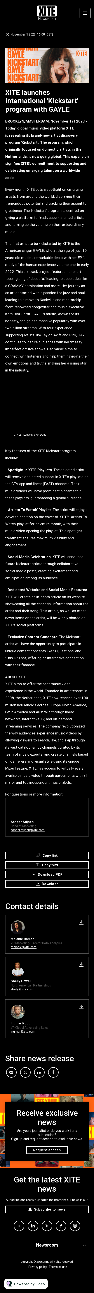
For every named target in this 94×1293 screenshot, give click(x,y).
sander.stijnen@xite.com (28, 830)
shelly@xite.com (22, 989)
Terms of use (58, 1267)
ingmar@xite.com (23, 1031)
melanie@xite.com (24, 947)
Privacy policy (37, 1267)
